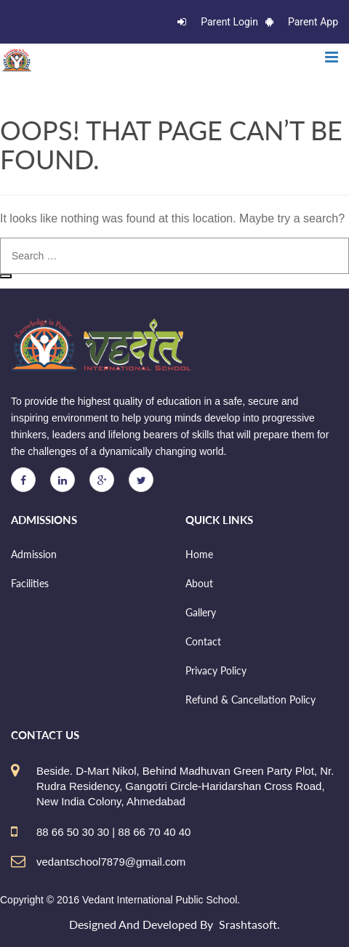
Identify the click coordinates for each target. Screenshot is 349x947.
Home (199, 554)
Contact (203, 641)
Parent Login (217, 22)
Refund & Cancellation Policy (250, 699)
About (199, 583)
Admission (34, 554)
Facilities (30, 583)
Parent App (301, 22)
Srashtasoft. (249, 924)
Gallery (200, 612)
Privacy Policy (215, 670)
